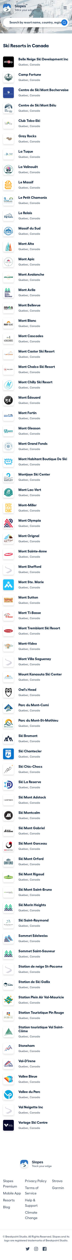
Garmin (58, 1188)
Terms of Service (31, 1190)
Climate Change (31, 1215)
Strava (57, 1181)
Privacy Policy (35, 1181)
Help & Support (31, 1202)
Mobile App (12, 1193)
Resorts (9, 1200)
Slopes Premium (10, 1183)
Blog (6, 1207)
